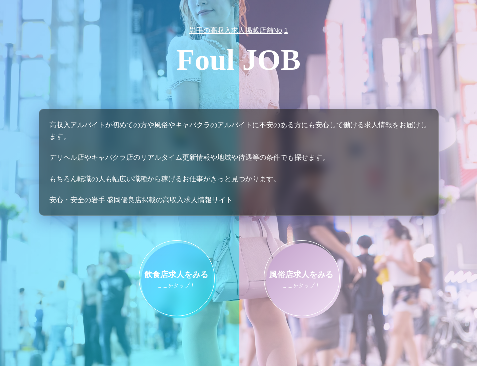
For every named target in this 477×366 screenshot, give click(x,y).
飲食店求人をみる (176, 280)
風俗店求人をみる (301, 280)
